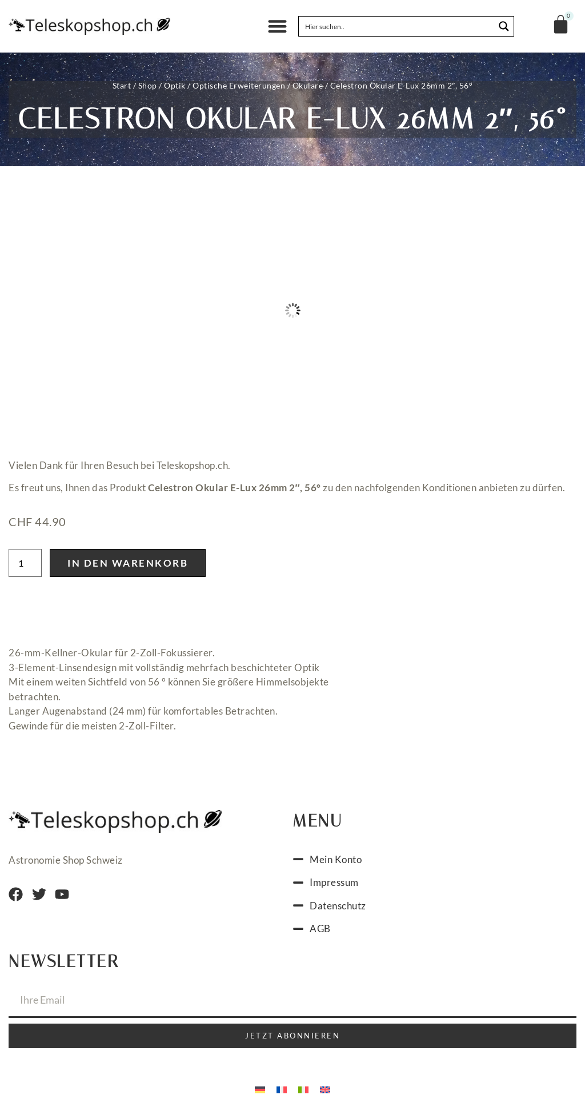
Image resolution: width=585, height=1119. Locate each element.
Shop (147, 85)
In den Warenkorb (127, 563)
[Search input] (397, 26)
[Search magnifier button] (504, 26)
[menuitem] (260, 1089)
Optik (175, 85)
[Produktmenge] (25, 563)
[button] (277, 26)
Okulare (307, 85)
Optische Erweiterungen (239, 85)
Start (122, 85)
